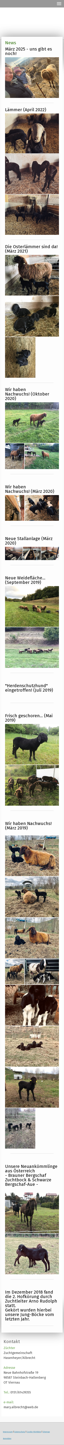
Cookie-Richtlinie (34, 1432)
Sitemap (46, 1432)
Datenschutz (19, 1432)
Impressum (8, 1432)
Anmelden (7, 1438)
